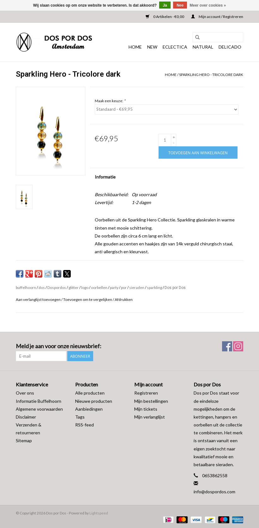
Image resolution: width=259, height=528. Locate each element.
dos (42, 287)
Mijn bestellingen (151, 401)
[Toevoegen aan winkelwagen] (198, 152)
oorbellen (99, 287)
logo (84, 287)
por (124, 287)
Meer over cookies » (208, 5)
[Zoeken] (218, 37)
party (114, 287)
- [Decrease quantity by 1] (173, 142)
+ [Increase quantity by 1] (174, 137)
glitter (74, 287)
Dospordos (56, 287)
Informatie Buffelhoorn (38, 401)
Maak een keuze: (110, 100)
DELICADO (230, 47)
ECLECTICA (175, 47)
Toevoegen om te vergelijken (88, 299)
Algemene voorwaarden (39, 409)
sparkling (154, 287)
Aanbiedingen (89, 409)
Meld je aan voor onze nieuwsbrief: (58, 346)
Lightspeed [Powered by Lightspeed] (98, 513)
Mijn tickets (145, 409)
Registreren (146, 393)
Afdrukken (124, 299)
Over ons (25, 393)
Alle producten (90, 393)
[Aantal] (165, 140)
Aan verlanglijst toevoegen (38, 299)
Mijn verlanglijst (149, 416)
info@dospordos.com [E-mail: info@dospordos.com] (214, 491)
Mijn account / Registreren (217, 16)
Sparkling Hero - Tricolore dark (211, 74)
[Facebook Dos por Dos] (227, 346)
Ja (165, 5)
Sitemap (24, 440)
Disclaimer (26, 416)
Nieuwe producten (93, 401)
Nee (180, 5)
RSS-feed (84, 424)
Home (135, 47)
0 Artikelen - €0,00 (165, 16)
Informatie (105, 176)
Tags (80, 416)
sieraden (136, 287)
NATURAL (203, 47)
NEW (152, 47)
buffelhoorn (26, 287)
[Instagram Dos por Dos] (238, 346)
